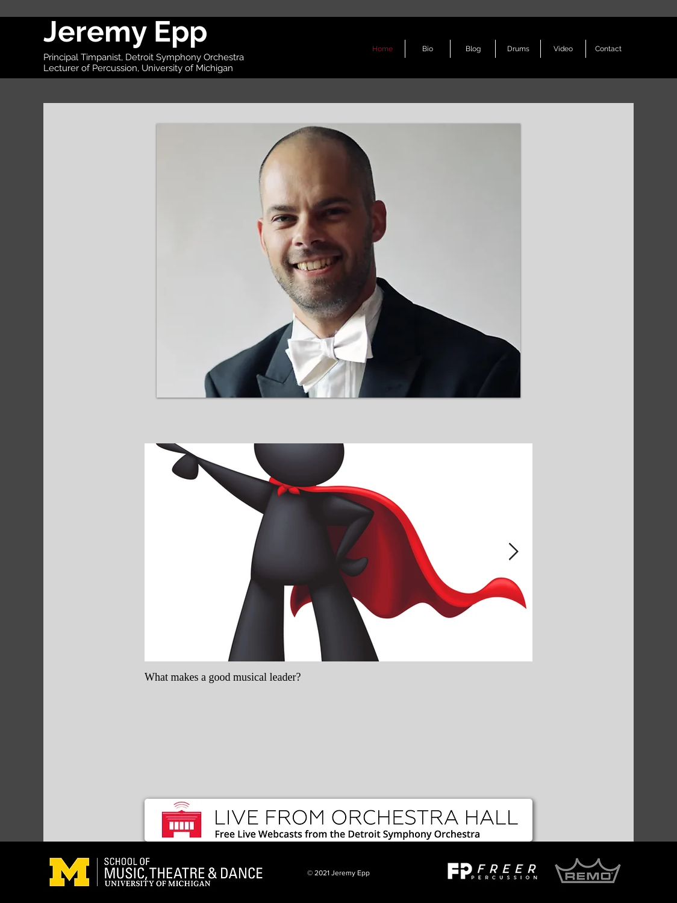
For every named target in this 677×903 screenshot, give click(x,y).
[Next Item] (513, 552)
